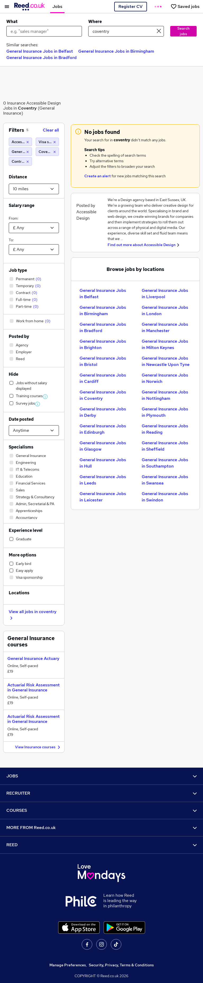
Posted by (19, 336)
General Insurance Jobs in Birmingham (116, 51)
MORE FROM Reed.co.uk (101, 827)
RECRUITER (101, 793)
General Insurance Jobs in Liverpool (165, 294)
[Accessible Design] (20, 142)
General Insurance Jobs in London (165, 310)
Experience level (26, 530)
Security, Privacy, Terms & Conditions (121, 965)
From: (13, 218)
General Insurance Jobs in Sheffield (165, 446)
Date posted (21, 419)
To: (11, 240)
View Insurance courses (38, 747)
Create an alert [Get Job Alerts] (97, 176)
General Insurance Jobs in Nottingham (165, 395)
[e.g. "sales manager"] (44, 31)
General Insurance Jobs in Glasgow (103, 446)
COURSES (101, 810)
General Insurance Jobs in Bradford (41, 57)
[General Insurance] (20, 152)
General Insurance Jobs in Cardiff (103, 378)
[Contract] (20, 161)
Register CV (130, 6)
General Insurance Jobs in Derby (103, 412)
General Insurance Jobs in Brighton (103, 344)
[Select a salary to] (34, 249)
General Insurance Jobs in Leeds (103, 480)
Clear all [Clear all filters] (51, 130)
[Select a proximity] (34, 189)
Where (95, 21)
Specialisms (21, 447)
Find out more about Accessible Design (142, 244)
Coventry (27, 108)
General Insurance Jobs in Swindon (165, 497)
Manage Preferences (67, 965)
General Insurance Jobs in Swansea (165, 480)
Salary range (21, 205)
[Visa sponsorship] (47, 142)
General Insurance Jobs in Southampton (165, 463)
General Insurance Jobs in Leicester (103, 497)
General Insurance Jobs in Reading (165, 429)
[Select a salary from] (34, 228)
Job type (18, 270)
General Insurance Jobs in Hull (103, 463)
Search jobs (183, 31)
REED (101, 845)
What (11, 21)
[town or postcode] (126, 31)
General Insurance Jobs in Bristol (103, 361)
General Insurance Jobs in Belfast (39, 51)
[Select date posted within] (34, 430)
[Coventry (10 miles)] (47, 152)
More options (22, 555)
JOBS (101, 776)
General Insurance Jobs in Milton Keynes (165, 344)
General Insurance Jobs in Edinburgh (103, 429)
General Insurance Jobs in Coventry (103, 395)
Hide (13, 374)
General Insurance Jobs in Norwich (165, 378)
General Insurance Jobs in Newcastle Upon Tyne (166, 361)
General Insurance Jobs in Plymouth (165, 412)
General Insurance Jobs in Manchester (165, 327)
